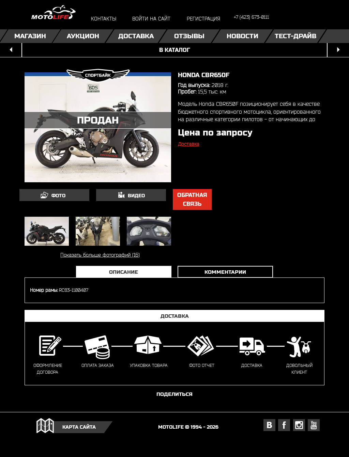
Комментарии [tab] (225, 272)
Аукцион (83, 36)
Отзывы (189, 36)
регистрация (203, 19)
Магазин (30, 36)
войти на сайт (151, 19)
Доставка (136, 36)
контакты (103, 19)
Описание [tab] (123, 272)
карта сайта (79, 427)
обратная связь (192, 199)
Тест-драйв (295, 36)
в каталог (174, 50)
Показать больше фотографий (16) (100, 255)
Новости (242, 36)
